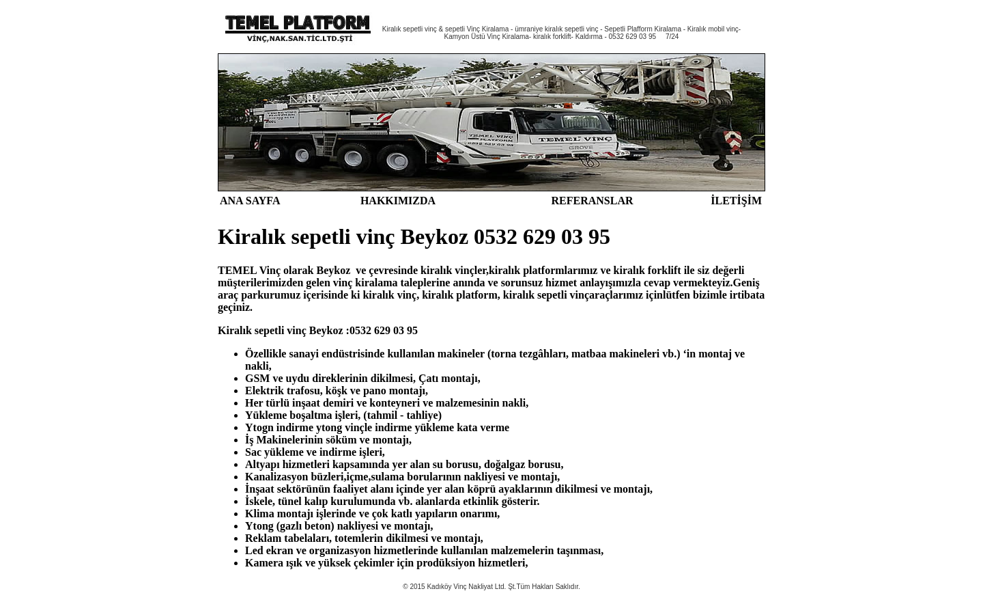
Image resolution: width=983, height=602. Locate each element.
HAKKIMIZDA (398, 200)
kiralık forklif (646, 270)
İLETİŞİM (736, 200)
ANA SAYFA (250, 200)
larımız (581, 270)
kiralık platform (527, 270)
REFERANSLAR (592, 200)
